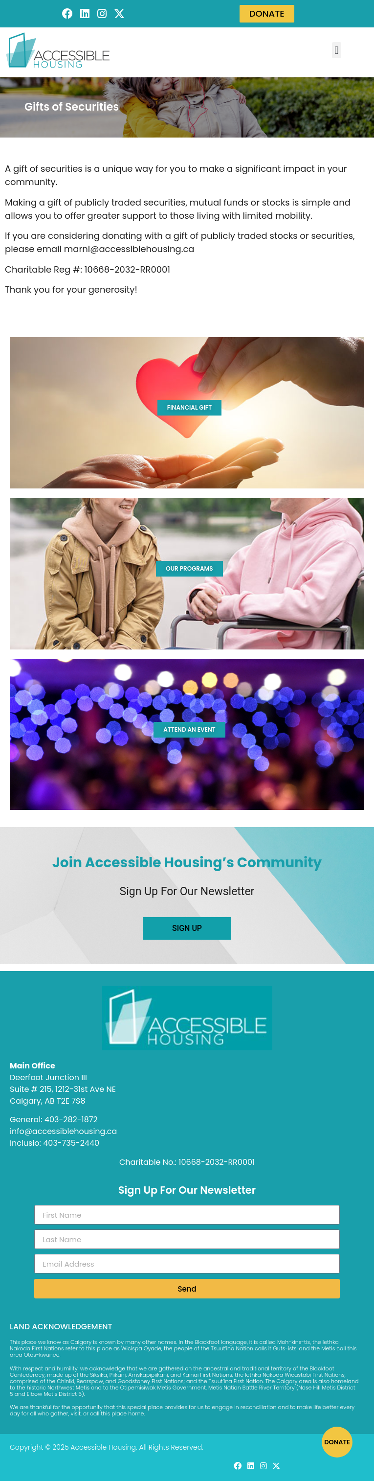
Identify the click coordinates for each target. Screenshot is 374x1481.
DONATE (337, 1442)
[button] (336, 50)
